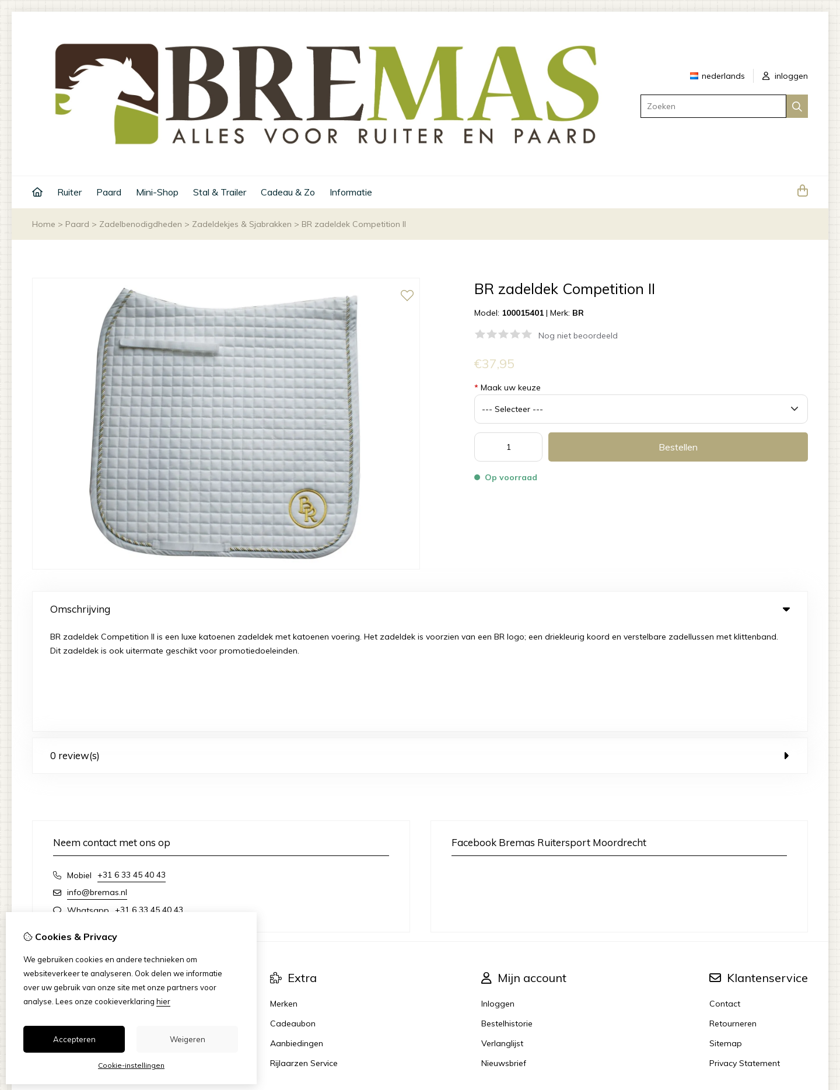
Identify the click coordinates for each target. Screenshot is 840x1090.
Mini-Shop (157, 192)
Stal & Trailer (219, 192)
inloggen (785, 76)
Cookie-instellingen (131, 1065)
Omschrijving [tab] (420, 609)
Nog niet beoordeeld (578, 335)
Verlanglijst (502, 939)
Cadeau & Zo (288, 192)
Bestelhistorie (507, 919)
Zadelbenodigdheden (140, 224)
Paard (108, 192)
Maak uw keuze (507, 387)
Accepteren (74, 1039)
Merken (284, 899)
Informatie (351, 192)
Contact (724, 899)
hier (163, 1001)
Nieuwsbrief (503, 958)
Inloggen (497, 899)
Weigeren (187, 1039)
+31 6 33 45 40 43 (131, 770)
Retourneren (733, 919)
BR (578, 313)
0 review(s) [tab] (420, 651)
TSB (801, 1011)
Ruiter (69, 192)
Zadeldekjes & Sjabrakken (242, 224)
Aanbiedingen (296, 939)
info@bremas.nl (97, 787)
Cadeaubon (293, 919)
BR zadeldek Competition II (354, 224)
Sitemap (725, 939)
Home (43, 224)
